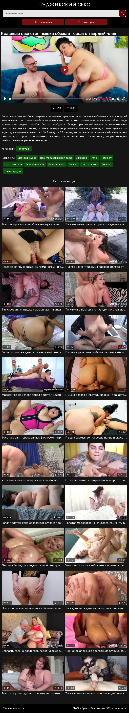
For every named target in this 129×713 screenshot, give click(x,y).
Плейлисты (43, 22)
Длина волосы (56, 164)
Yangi (94, 157)
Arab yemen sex (35, 164)
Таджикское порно (14, 708)
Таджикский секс (64, 5)
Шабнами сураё (26, 157)
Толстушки (23, 148)
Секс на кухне (89, 164)
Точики (73, 164)
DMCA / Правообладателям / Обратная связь (99, 708)
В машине (82, 157)
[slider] (46, 98)
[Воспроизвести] (5, 98)
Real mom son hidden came (56, 157)
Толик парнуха (12, 171)
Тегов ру (106, 157)
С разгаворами (13, 164)
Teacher (106, 164)
